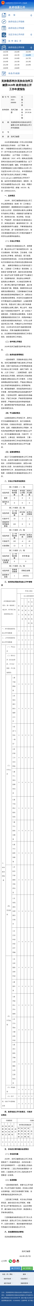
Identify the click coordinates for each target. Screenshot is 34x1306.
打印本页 (15, 1268)
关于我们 (30, 1300)
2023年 (28, 52)
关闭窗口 (27, 1268)
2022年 (5, 55)
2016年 (5, 62)
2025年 (5, 52)
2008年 (17, 68)
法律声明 (24, 1300)
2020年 (28, 55)
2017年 (28, 58)
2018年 (17, 58)
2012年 (5, 65)
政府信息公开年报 (16, 47)
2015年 (17, 62)
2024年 (17, 52)
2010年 (28, 65)
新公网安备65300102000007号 (10, 1298)
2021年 (17, 55)
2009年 (5, 68)
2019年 (5, 58)
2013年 (28, 62)
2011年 (17, 65)
